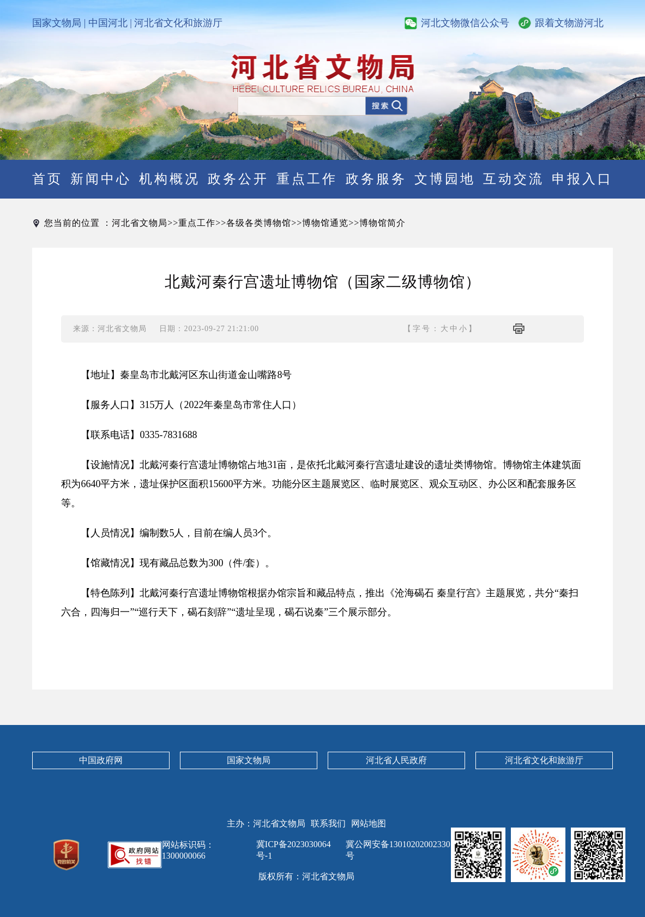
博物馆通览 (325, 222)
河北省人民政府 (396, 760)
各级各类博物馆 (258, 222)
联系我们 (328, 823)
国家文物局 (56, 22)
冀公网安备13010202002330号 (398, 850)
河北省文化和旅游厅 (178, 22)
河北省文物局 (139, 222)
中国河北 (108, 22)
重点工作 (196, 222)
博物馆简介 (382, 222)
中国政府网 (101, 760)
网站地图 (368, 823)
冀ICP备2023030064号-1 (293, 850)
